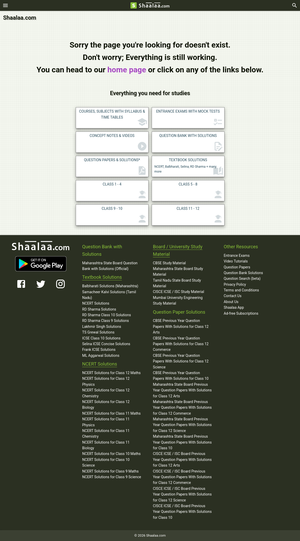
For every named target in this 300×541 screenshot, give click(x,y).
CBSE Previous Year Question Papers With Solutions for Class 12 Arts (181, 326)
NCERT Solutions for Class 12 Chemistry (105, 393)
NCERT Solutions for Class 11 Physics (105, 422)
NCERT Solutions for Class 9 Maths (110, 471)
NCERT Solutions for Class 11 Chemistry (105, 433)
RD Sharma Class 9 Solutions (105, 321)
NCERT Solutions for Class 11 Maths (111, 413)
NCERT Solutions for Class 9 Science (111, 477)
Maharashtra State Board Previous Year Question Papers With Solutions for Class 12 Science (182, 425)
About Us (231, 302)
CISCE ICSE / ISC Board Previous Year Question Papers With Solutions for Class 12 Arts (182, 459)
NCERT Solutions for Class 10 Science (105, 462)
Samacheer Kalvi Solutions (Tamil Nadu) (109, 294)
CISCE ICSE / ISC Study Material (178, 292)
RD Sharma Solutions (99, 309)
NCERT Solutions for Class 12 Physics (105, 381)
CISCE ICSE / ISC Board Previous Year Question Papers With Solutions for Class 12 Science (182, 494)
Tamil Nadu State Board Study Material (177, 283)
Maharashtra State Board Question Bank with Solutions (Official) (109, 265)
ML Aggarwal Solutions (100, 355)
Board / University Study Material (178, 250)
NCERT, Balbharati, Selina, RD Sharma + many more (189, 167)
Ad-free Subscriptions (241, 313)
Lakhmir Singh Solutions (101, 326)
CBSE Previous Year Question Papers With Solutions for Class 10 (181, 376)
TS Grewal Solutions (98, 332)
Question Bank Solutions (243, 273)
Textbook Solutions (102, 277)
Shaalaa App (234, 307)
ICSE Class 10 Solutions (101, 338)
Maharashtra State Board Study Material (178, 271)
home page (126, 69)
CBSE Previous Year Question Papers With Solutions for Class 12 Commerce (181, 344)
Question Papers (237, 267)
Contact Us (233, 296)
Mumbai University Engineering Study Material (178, 300)
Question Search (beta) (242, 278)
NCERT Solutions (95, 303)
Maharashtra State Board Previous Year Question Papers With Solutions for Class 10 (182, 442)
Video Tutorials (236, 261)
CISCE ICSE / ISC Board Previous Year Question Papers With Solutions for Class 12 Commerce (182, 477)
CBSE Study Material (169, 263)
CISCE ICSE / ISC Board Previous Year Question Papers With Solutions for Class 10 (182, 512)
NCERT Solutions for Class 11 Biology (105, 445)
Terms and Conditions (241, 290)
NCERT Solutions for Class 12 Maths (111, 373)
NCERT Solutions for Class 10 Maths (111, 454)
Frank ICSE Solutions (99, 349)
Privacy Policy (235, 284)
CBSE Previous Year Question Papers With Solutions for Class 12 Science (181, 361)
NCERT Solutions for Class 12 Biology (105, 404)
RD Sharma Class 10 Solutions (106, 315)
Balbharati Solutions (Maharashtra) (110, 286)
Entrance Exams (237, 255)
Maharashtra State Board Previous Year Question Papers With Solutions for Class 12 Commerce (182, 407)
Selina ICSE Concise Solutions (106, 344)
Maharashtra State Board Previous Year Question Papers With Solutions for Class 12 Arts (182, 390)
